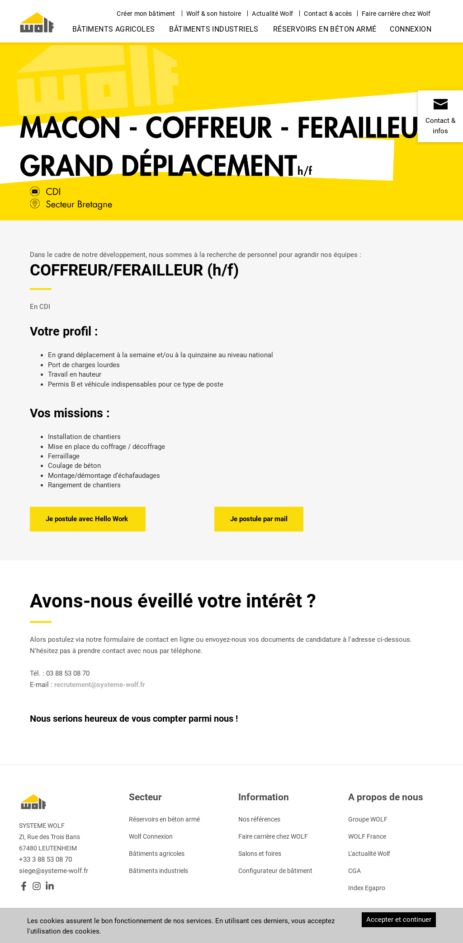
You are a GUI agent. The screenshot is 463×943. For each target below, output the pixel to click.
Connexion (410, 29)
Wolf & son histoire (213, 13)
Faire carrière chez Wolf (396, 13)
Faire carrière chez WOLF (273, 836)
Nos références (259, 819)
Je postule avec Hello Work (88, 519)
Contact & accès (328, 13)
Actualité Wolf (272, 13)
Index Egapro (366, 888)
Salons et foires (259, 853)
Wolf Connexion (151, 836)
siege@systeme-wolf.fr (53, 871)
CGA (354, 870)
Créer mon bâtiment (146, 13)
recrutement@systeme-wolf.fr (99, 685)
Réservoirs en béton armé (325, 29)
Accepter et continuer (398, 919)
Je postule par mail (259, 519)
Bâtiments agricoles (113, 29)
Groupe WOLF (367, 819)
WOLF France (367, 836)
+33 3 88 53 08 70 (45, 859)
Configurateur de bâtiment (275, 870)
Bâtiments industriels (213, 29)
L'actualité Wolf (369, 853)
